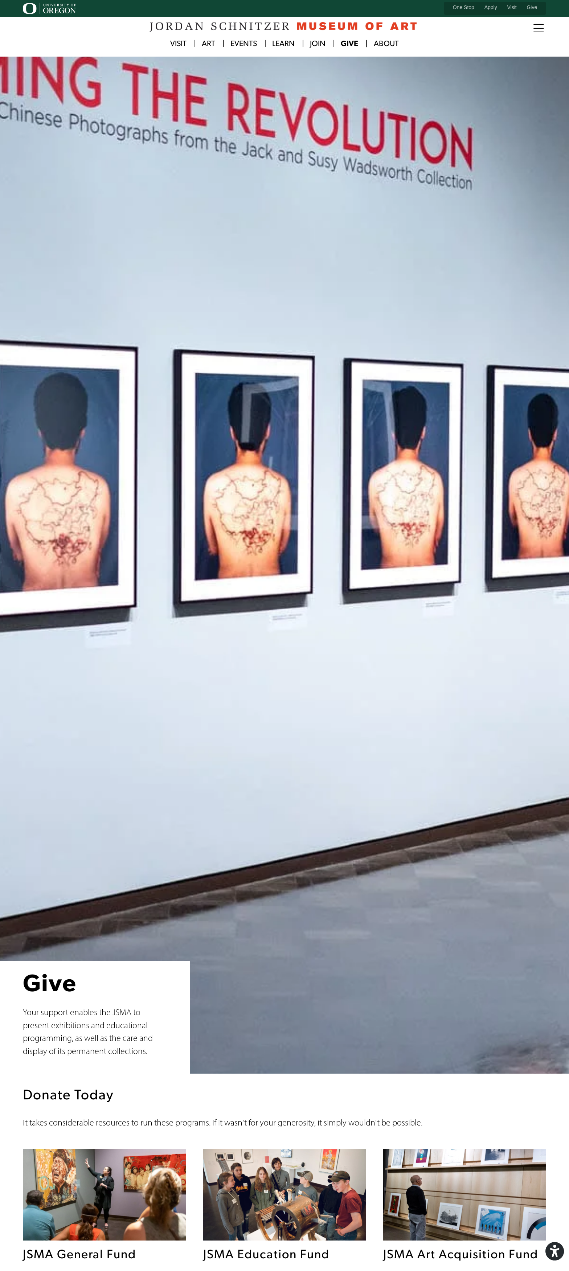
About (386, 44)
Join (318, 44)
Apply (490, 7)
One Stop (463, 7)
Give (532, 7)
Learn (283, 44)
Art (208, 44)
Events (243, 44)
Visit (511, 7)
